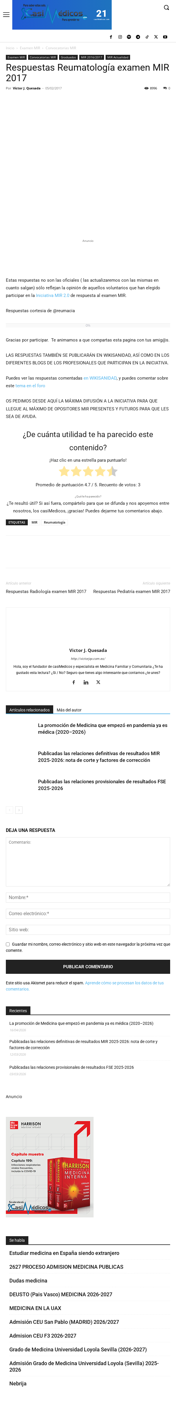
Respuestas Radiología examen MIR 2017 (46, 591)
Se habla (17, 1240)
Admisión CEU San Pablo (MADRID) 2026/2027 (64, 1322)
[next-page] (19, 810)
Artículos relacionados (29, 710)
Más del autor (69, 710)
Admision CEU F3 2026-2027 (42, 1336)
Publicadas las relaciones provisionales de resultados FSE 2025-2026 (71, 1067)
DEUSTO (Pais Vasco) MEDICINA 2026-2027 (60, 1294)
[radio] (64, 472)
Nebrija (18, 1383)
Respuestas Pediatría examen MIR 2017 (131, 591)
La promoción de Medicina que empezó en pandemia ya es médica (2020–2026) (81, 1023)
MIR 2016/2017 (91, 57)
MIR (34, 522)
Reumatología (54, 522)
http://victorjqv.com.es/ (88, 659)
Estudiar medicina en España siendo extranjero (64, 1253)
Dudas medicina (28, 1281)
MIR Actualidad (117, 57)
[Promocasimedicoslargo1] (88, 257)
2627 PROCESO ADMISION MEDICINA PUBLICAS (66, 1267)
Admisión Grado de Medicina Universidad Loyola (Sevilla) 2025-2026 (84, 1366)
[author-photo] (88, 642)
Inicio (10, 47)
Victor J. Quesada (27, 88)
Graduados (68, 57)
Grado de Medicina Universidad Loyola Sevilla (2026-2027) (78, 1349)
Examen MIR (30, 47)
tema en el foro (30, 385)
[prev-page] (9, 810)
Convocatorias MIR (61, 47)
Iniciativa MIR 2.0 (52, 295)
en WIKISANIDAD (100, 378)
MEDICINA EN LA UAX (35, 1308)
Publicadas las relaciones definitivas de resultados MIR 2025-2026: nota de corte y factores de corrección (83, 1044)
